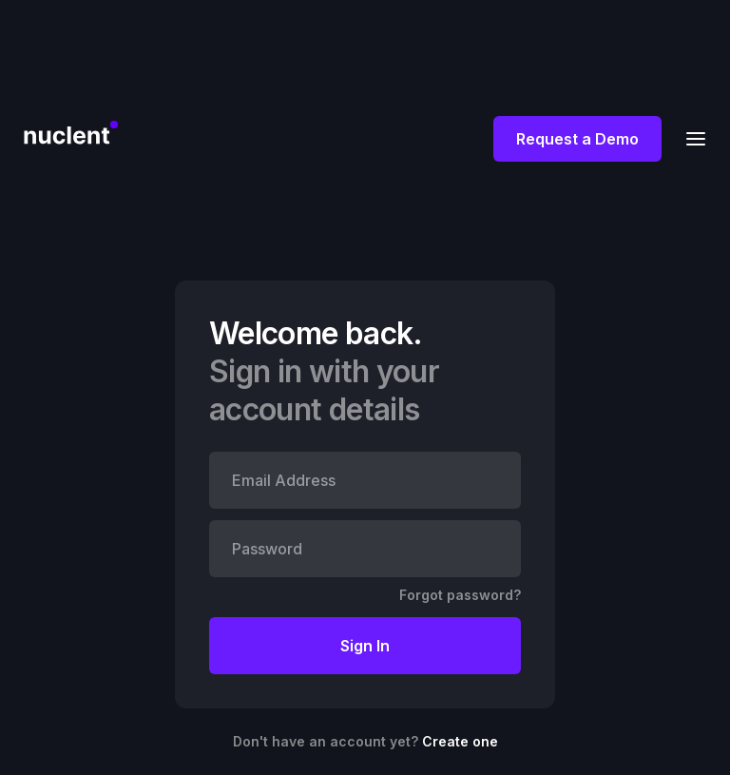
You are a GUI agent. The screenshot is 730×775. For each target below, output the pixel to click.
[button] (690, 138)
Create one (460, 741)
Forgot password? (460, 595)
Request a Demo (577, 138)
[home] (70, 130)
